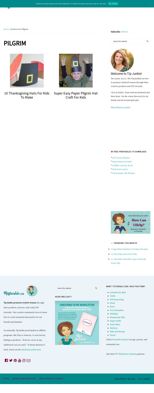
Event (112, 303)
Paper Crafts (115, 320)
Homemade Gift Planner (123, 173)
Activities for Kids (118, 292)
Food (112, 306)
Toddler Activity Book (122, 165)
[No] (151, 4)
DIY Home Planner (121, 157)
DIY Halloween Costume (125, 354)
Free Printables (117, 310)
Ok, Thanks (113, 4)
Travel (112, 335)
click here (102, 4)
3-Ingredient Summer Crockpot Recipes (129, 249)
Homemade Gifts (117, 317)
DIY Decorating (117, 299)
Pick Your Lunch (120, 169)
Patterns (113, 328)
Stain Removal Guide (122, 161)
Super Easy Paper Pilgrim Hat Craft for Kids (76, 95)
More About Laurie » (121, 107)
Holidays (114, 313)
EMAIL (125, 31)
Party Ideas (115, 324)
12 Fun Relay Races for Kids (124, 254)
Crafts (112, 296)
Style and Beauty (117, 331)
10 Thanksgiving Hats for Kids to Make (26, 95)
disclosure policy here (31, 349)
